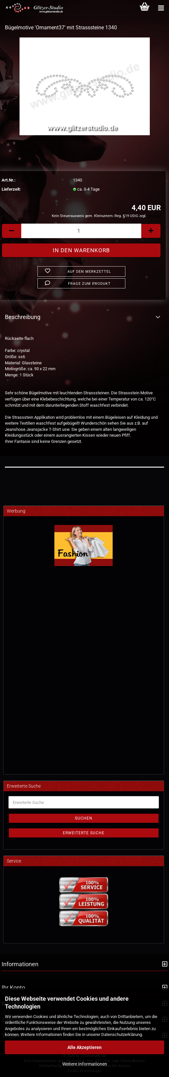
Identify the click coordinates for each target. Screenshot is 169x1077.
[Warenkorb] (144, 8)
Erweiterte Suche (84, 833)
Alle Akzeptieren (84, 1047)
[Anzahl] (81, 231)
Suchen (83, 818)
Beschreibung (22, 316)
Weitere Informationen (84, 1064)
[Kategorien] (161, 8)
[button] (11, 231)
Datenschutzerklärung (121, 1034)
